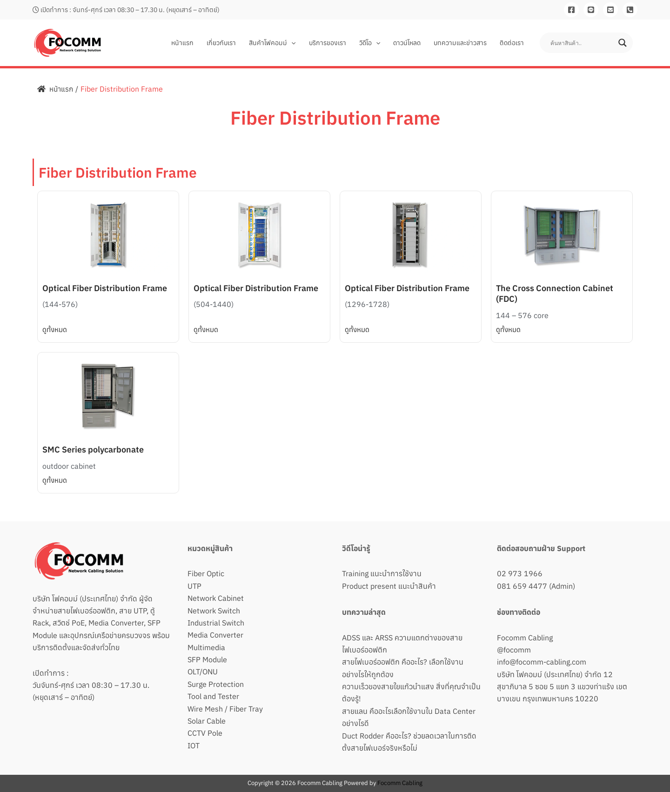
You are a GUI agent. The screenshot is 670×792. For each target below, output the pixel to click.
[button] (291, 43)
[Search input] (582, 42)
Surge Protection (216, 684)
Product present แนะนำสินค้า (389, 586)
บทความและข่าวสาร (460, 43)
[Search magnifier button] (622, 42)
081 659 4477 (522, 586)
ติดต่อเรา (512, 43)
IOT (194, 745)
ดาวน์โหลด (407, 43)
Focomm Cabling (525, 637)
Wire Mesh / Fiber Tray (225, 708)
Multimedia (206, 647)
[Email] (610, 9)
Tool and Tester (213, 696)
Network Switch (214, 610)
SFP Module (207, 659)
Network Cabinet (216, 598)
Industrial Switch (216, 622)
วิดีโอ (369, 43)
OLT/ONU (203, 671)
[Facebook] (571, 9)
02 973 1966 (520, 573)
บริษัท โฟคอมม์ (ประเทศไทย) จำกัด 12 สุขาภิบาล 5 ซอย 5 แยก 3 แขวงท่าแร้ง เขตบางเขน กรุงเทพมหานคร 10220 (562, 687)
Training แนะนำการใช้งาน (382, 573)
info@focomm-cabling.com (541, 661)
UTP (194, 586)
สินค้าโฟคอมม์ (272, 43)
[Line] (590, 9)
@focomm (514, 649)
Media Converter (215, 634)
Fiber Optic (206, 573)
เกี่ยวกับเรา (221, 43)
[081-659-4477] (630, 9)
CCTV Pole (205, 733)
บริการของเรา (327, 43)
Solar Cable (207, 720)
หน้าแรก (182, 43)
